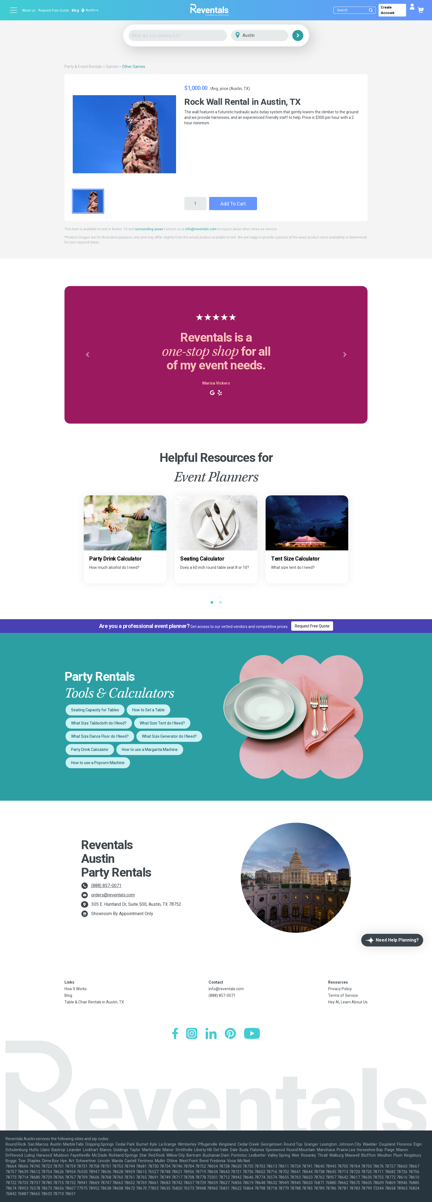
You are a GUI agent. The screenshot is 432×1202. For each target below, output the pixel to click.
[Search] (356, 10)
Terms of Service (343, 995)
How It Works (75, 989)
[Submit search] (371, 10)
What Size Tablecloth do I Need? (98, 723)
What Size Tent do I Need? (162, 723)
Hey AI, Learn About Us (348, 1002)
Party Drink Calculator (90, 749)
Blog (75, 10)
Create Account (387, 10)
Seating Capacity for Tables (95, 710)
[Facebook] (175, 1034)
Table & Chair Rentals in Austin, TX (94, 1002)
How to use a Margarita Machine (150, 749)
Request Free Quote (53, 10)
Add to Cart (233, 204)
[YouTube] (252, 1034)
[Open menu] (13, 10)
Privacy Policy (340, 989)
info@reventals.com (201, 229)
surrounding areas (149, 229)
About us (29, 10)
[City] (267, 35)
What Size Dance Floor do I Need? (100, 736)
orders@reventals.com (113, 895)
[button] (87, 355)
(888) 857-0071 (106, 885)
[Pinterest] (230, 1034)
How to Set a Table (148, 710)
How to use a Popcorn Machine (98, 763)
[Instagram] (191, 1034)
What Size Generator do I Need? (169, 736)
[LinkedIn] (211, 1034)
